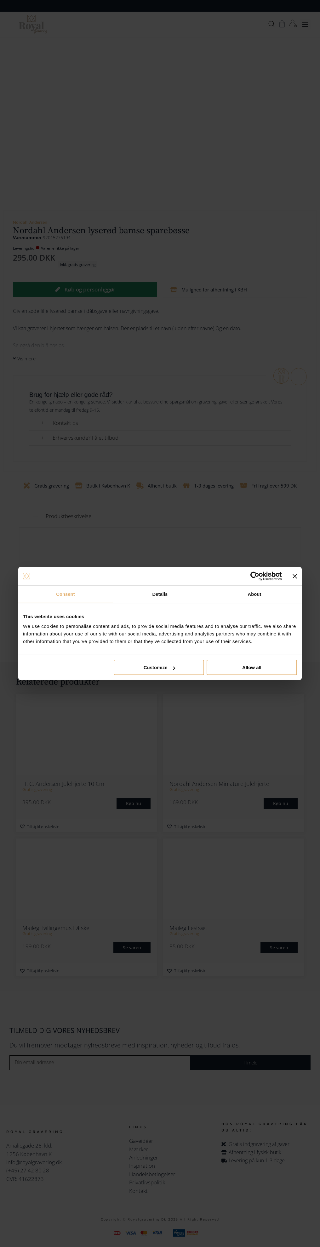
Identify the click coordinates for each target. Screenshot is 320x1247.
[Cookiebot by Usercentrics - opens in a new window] (254, 576)
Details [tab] (160, 594)
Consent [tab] (65, 594)
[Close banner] (295, 576)
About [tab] (254, 594)
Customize (159, 667)
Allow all (251, 667)
